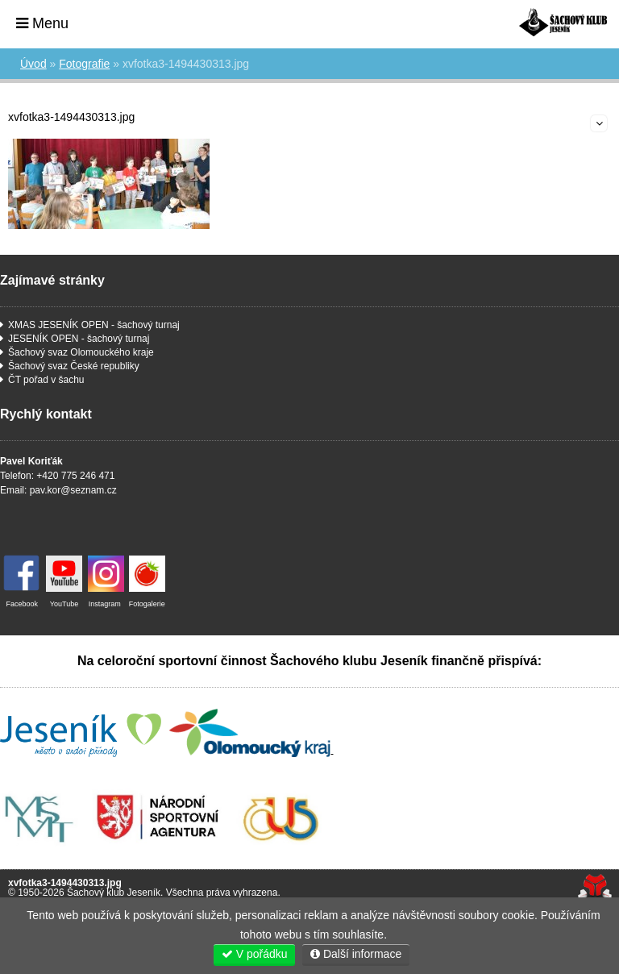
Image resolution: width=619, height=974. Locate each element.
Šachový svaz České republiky (73, 366)
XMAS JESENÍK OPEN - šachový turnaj (94, 325)
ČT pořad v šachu (46, 379)
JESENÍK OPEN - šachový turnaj (78, 338)
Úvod (563, 22)
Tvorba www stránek (594, 887)
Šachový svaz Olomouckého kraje (81, 352)
